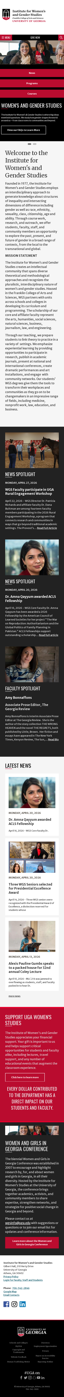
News (32, 73)
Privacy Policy (10, 1276)
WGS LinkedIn (23, 1304)
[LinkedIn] (43, 1377)
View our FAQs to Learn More (23, 130)
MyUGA (18, 1346)
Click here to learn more (25, 1077)
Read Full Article (47, 528)
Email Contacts (11, 1295)
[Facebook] (21, 1377)
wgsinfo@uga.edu (17, 1223)
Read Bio (53, 739)
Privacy (45, 1351)
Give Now (35, 37)
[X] (25, 1377)
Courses (32, 93)
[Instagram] (30, 1377)
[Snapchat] (34, 1377)
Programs (32, 83)
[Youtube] (38, 1377)
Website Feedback (18, 1357)
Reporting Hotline (45, 1362)
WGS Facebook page (6, 1304)
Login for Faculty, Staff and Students (23, 1280)
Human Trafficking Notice (18, 1362)
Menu (6, 37)
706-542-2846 (20, 1288)
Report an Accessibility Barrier (45, 1357)
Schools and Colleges (18, 1343)
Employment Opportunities (45, 1346)
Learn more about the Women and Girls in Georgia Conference (32, 1243)
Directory (45, 1343)
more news (14, 996)
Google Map (10, 1291)
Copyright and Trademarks (18, 1351)
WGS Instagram (14, 1304)
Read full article (48, 635)
